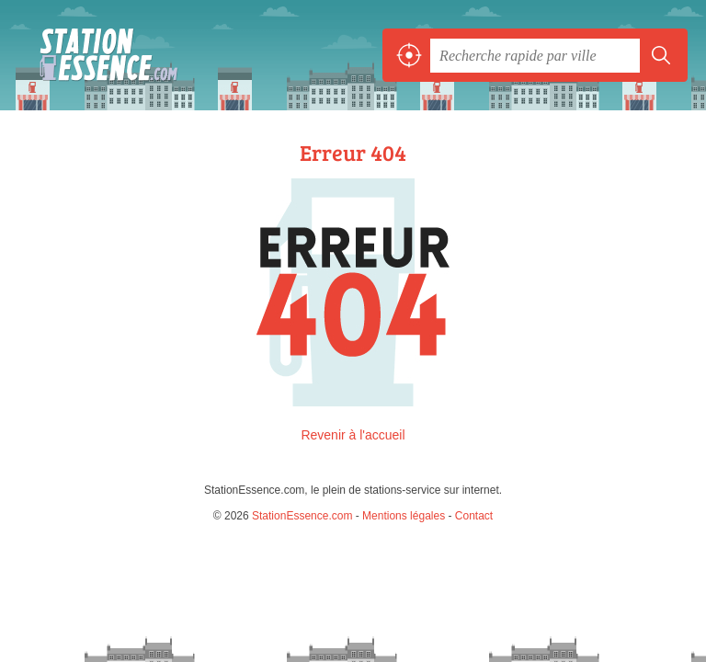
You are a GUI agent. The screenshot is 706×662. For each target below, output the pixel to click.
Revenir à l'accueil (352, 435)
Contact (474, 515)
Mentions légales (403, 515)
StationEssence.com (101, 55)
